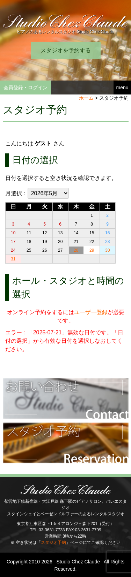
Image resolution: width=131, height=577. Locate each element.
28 (76, 250)
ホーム (86, 98)
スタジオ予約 (53, 542)
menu (122, 87)
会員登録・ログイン (25, 87)
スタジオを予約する (66, 50)
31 (13, 259)
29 (91, 250)
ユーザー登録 (91, 312)
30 (107, 250)
